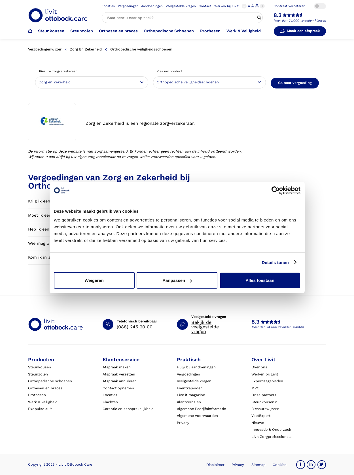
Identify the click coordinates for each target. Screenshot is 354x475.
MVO (255, 388)
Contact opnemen (118, 388)
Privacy (183, 423)
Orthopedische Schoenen (169, 31)
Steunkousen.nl (265, 402)
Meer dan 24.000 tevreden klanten (300, 20)
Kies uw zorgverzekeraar (58, 71)
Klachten (110, 402)
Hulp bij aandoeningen (196, 367)
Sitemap (258, 465)
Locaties (108, 6)
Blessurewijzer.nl (266, 409)
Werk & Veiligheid (243, 31)
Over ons (259, 367)
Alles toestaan (259, 280)
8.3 (277, 15)
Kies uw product (169, 71)
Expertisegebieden (267, 381)
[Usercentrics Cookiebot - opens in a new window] (275, 190)
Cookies (280, 465)
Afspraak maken (117, 367)
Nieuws (257, 423)
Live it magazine (191, 395)
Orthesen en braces (118, 31)
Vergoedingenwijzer (45, 49)
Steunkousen (51, 31)
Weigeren (93, 280)
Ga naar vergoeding (295, 83)
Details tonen (275, 262)
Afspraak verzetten (119, 374)
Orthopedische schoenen (50, 381)
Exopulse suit (40, 409)
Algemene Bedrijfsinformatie (201, 409)
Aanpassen (177, 280)
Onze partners (263, 395)
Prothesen (210, 31)
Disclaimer (215, 465)
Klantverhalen (189, 402)
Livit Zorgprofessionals (271, 436)
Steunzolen (81, 31)
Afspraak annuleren (120, 381)
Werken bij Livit (226, 6)
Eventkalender (189, 388)
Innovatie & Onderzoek (271, 429)
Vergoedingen (128, 6)
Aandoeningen (152, 6)
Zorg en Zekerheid (86, 49)
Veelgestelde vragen (181, 6)
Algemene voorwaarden (197, 415)
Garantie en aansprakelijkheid (128, 409)
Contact (205, 6)
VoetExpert (260, 415)
